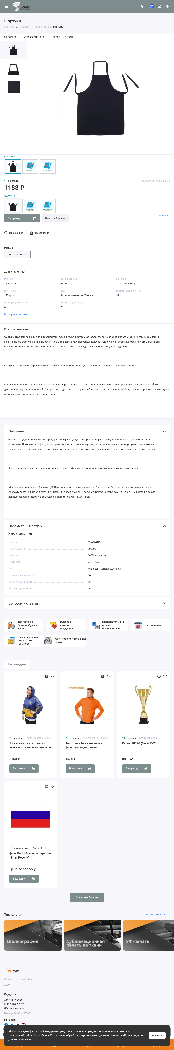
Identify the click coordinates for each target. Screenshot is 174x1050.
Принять (157, 1035)
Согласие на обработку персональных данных (79, 1035)
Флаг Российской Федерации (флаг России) (30, 855)
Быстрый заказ (55, 218)
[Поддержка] (167, 6)
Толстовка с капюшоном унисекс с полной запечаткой (30, 745)
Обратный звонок (14, 1008)
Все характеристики (15, 314)
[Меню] (6, 6)
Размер (8, 248)
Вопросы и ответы (63, 37)
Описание (10, 37)
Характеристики (33, 37)
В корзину (24, 768)
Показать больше (87, 897)
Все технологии (158, 914)
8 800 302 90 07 (14, 1004)
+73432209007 (13, 1000)
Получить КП (163, 215)
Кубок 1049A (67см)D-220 (140, 743)
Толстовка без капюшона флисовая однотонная (84, 745)
